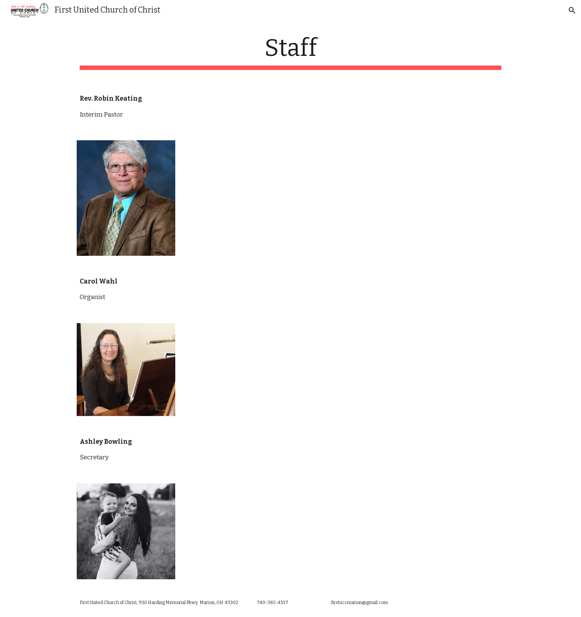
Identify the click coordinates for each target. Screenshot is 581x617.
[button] (572, 10)
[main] (290, 52)
